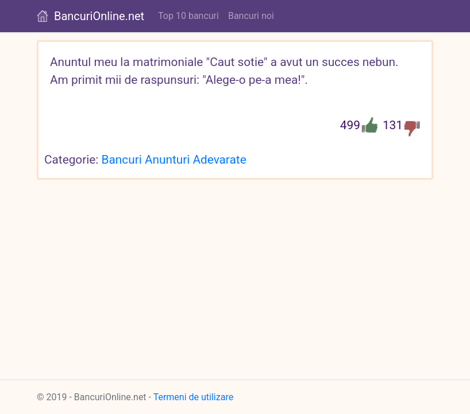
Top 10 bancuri (188, 15)
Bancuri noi (251, 15)
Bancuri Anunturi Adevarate (174, 160)
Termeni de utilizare (193, 397)
